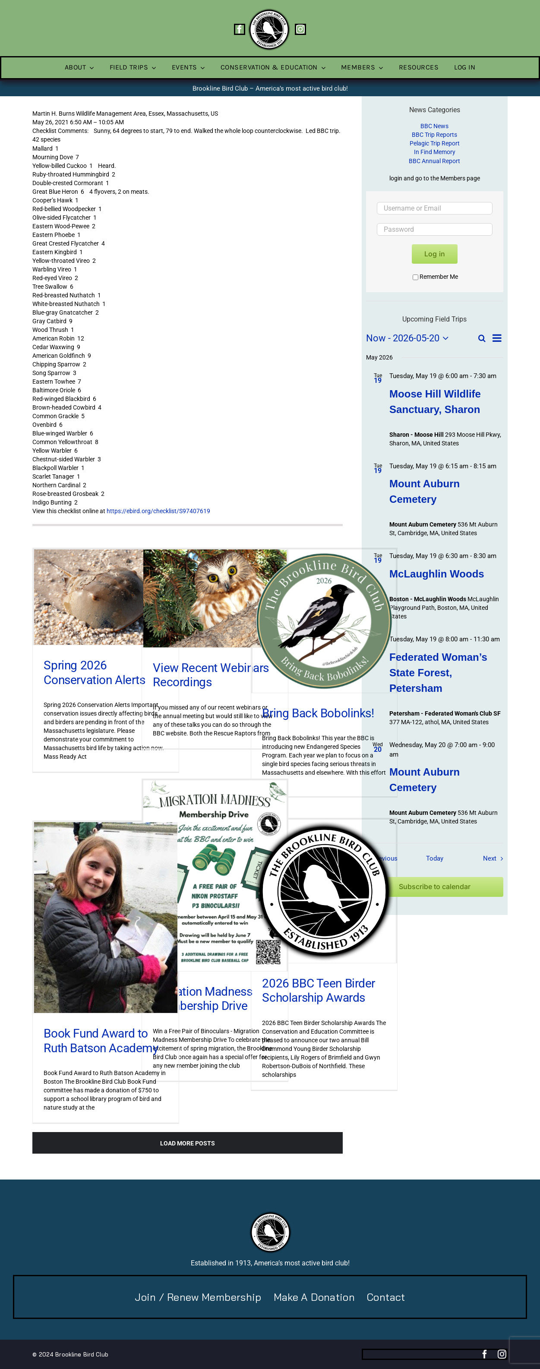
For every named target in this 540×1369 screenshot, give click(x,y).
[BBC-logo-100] (269, 10)
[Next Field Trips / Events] (495, 858)
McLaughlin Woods (436, 574)
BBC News (434, 126)
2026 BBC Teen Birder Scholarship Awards (318, 990)
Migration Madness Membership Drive (202, 998)
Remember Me (435, 276)
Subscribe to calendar (435, 887)
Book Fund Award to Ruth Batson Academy (101, 1040)
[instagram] (300, 29)
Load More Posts (187, 1143)
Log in (434, 253)
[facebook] (239, 29)
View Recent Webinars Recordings (211, 675)
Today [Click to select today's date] (434, 858)
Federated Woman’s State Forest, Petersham (438, 672)
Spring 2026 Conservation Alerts (94, 672)
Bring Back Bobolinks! (318, 713)
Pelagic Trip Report (435, 143)
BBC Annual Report (434, 161)
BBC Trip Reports (434, 134)
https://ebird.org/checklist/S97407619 (158, 511)
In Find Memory (434, 151)
